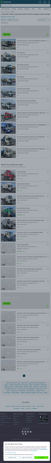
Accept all (41, 457)
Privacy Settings (43, 448)
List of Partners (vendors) (10, 452)
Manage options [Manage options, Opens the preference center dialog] (13, 457)
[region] (26, 451)
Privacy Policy (34, 449)
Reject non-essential (27, 457)
